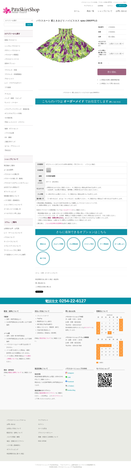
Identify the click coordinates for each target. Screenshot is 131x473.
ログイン (110, 5)
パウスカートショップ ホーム (16, 420)
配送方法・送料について (15, 432)
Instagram (70, 373)
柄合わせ (43, 244)
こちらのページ (67, 210)
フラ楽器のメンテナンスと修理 (14, 260)
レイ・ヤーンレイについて (13, 238)
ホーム (77, 11)
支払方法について (45, 338)
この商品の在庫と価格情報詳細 (109, 80)
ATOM (44, 441)
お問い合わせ (121, 11)
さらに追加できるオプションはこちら (81, 232)
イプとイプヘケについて (12, 251)
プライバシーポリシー (45, 432)
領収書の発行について (11, 201)
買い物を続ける (40, 283)
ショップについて (105, 11)
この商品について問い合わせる (109, 83)
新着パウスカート (11, 40)
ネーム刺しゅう (120, 244)
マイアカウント (88, 5)
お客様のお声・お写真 (11, 233)
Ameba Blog (70, 390)
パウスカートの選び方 (11, 179)
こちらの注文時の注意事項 (53, 223)
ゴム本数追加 (73, 244)
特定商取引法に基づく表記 (15, 453)
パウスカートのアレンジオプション (16, 188)
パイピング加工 (89, 244)
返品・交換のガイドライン (15, 441)
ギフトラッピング (10, 197)
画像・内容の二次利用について (48, 437)
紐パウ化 (43, 258)
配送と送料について (15, 372)
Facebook (70, 381)
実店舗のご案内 (9, 170)
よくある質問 (8, 175)
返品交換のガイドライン (47, 393)
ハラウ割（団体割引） (14, 445)
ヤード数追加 (104, 244)
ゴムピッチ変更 (58, 244)
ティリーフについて (11, 246)
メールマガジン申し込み (12, 218)
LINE (68, 377)
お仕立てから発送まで (11, 192)
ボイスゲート (88, 327)
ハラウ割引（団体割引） (12, 205)
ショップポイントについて (13, 210)
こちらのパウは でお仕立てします (81, 101)
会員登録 (100, 5)
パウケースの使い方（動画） (14, 183)
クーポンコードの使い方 (12, 214)
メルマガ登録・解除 (13, 437)
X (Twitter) (70, 386)
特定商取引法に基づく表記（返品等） (47, 279)
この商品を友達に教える (43, 287)
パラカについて (9, 242)
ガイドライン (56, 396)
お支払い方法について (14, 428)
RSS (39, 441)
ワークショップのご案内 (12, 255)
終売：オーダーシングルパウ (49, 273)
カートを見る (42, 428)
